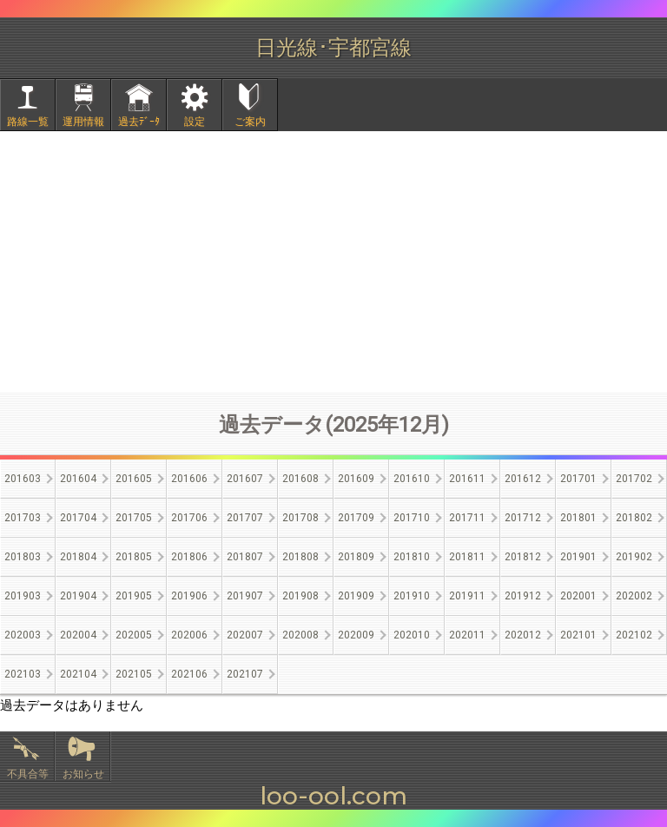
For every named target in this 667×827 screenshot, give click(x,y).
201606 (189, 479)
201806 (189, 557)
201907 (245, 596)
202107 (245, 674)
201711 (467, 518)
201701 (578, 479)
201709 (356, 518)
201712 (523, 518)
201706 (189, 518)
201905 (134, 596)
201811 (467, 557)
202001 (578, 596)
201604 (78, 479)
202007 (245, 635)
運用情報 (83, 122)
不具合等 (28, 774)
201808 (300, 557)
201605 (134, 479)
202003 (22, 635)
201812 (523, 557)
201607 (245, 479)
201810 (411, 557)
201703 (22, 518)
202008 (300, 635)
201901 (578, 557)
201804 (78, 557)
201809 (356, 557)
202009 (356, 635)
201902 (634, 557)
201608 (300, 479)
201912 (523, 596)
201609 (356, 479)
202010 (411, 635)
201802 (634, 518)
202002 (634, 596)
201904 (78, 596)
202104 (78, 674)
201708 (300, 518)
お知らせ (83, 774)
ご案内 (250, 122)
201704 (78, 518)
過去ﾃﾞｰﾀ (139, 122)
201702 (634, 479)
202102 (634, 635)
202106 (189, 674)
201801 (578, 518)
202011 (467, 635)
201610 (411, 479)
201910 (411, 596)
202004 (78, 635)
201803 (22, 557)
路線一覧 (28, 122)
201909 (356, 596)
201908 (300, 596)
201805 (134, 557)
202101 (578, 635)
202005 (134, 635)
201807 (245, 557)
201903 (22, 596)
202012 (523, 635)
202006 (189, 635)
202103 (22, 674)
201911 (467, 596)
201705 (134, 518)
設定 (194, 122)
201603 (22, 479)
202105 (134, 674)
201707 (245, 518)
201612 (523, 479)
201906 (189, 596)
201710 (411, 518)
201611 (467, 479)
